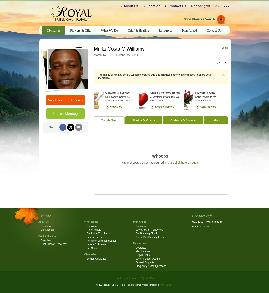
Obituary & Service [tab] (183, 120)
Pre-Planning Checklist (148, 233)
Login (225, 47)
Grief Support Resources (54, 244)
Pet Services (93, 248)
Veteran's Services (97, 244)
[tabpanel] (161, 159)
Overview (46, 226)
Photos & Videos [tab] (143, 120)
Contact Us (177, 6)
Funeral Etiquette (145, 262)
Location (153, 6)
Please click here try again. (182, 162)
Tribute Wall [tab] (109, 120)
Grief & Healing (138, 30)
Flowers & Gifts (80, 30)
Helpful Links (143, 255)
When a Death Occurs (148, 258)
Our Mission (47, 229)
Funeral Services (96, 237)
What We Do (109, 30)
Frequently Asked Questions (151, 266)
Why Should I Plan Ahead (149, 229)
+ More (219, 119)
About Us (131, 6)
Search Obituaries (96, 258)
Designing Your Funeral (99, 233)
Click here (205, 226)
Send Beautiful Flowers (65, 100)
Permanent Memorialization (102, 240)
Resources (165, 30)
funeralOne (167, 285)
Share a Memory (65, 113)
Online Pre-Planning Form (150, 237)
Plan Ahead (189, 30)
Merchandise (143, 251)
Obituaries (53, 30)
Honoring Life (94, 229)
